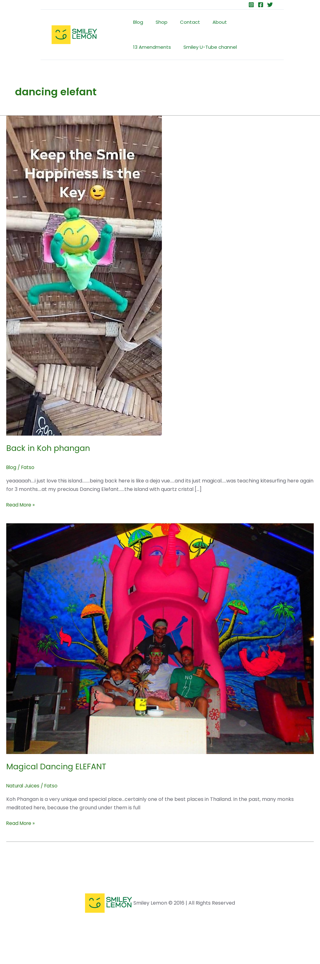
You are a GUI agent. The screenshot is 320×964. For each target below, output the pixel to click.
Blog (137, 22)
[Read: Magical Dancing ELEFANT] (160, 638)
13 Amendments (244, 22)
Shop (157, 22)
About (209, 22)
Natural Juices (23, 785)
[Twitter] (270, 4)
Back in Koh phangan (49, 448)
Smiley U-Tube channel (158, 47)
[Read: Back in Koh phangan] (84, 275)
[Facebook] (260, 4)
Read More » (21, 504)
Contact (182, 22)
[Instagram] (251, 4)
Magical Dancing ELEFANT (57, 766)
